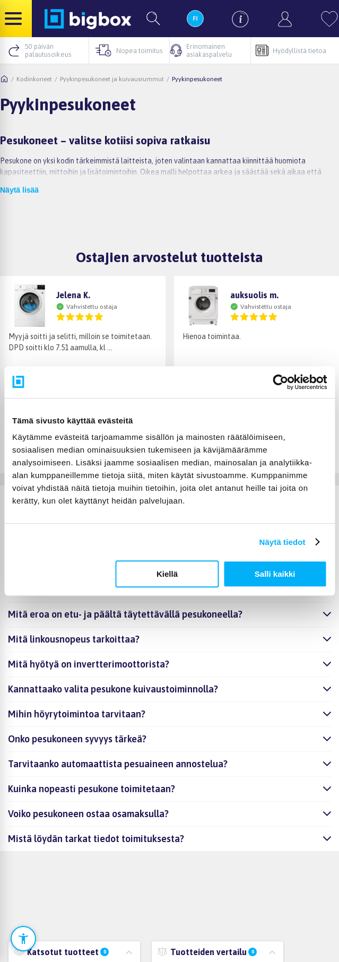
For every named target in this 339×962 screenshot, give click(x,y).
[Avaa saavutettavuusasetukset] (23, 938)
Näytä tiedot (282, 542)
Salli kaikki (275, 573)
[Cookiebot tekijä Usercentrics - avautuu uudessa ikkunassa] (280, 382)
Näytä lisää (19, 190)
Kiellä (167, 573)
